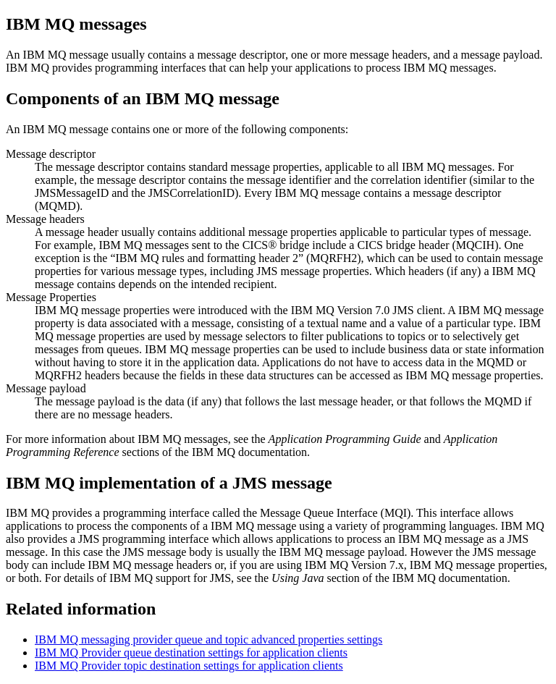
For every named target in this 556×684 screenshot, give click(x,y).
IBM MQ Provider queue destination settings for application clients (191, 652)
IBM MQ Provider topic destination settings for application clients (189, 665)
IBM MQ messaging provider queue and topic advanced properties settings (208, 639)
